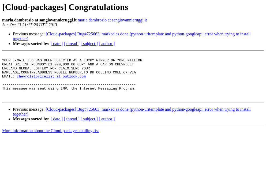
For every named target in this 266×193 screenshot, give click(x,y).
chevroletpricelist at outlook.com (51, 81)
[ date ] (57, 43)
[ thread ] (72, 43)
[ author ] (107, 43)
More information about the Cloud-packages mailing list (50, 139)
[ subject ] (89, 43)
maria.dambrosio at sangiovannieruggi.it (112, 20)
